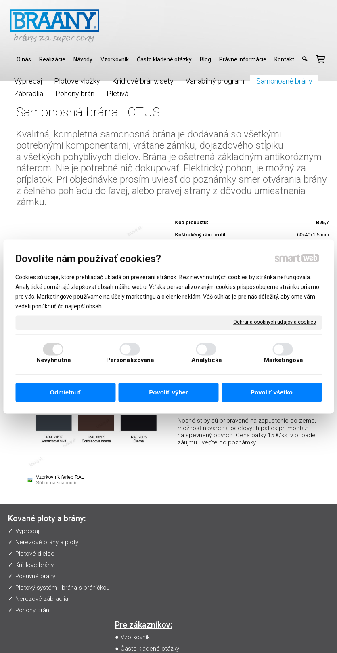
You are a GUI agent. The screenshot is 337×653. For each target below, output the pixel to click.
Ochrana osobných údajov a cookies (274, 322)
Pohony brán (32, 610)
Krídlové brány (34, 565)
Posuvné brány (35, 576)
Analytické (206, 360)
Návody (132, 553)
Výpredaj (27, 531)
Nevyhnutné (53, 360)
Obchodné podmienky (152, 565)
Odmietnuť (65, 392)
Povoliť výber (168, 392)
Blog (128, 576)
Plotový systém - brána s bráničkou (62, 587)
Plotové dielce (34, 553)
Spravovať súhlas (168, 642)
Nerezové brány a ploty (46, 542)
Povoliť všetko (272, 392)
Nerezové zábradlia (41, 598)
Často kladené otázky (151, 542)
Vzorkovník (136, 531)
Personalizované (130, 360)
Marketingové (283, 360)
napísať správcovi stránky (193, 635)
